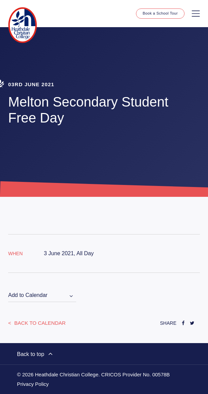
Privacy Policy (33, 384)
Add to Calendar (28, 295)
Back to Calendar (39, 323)
